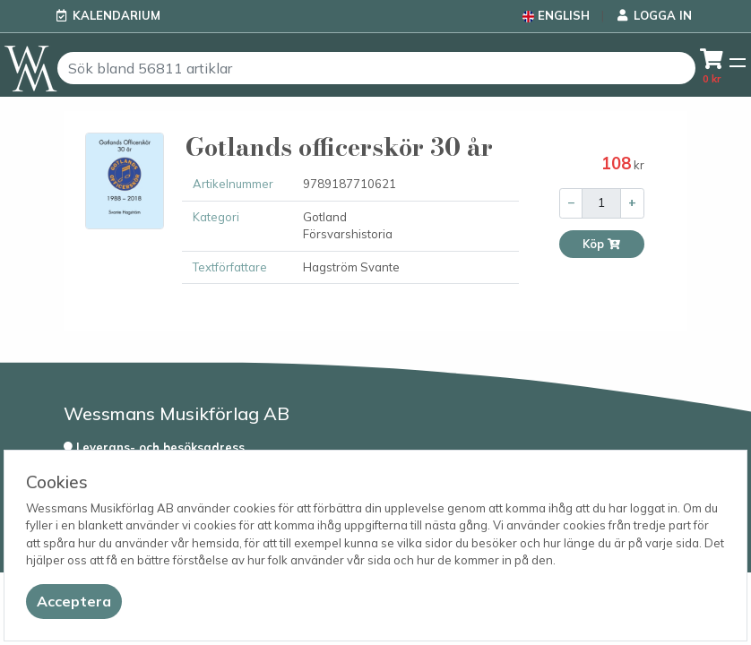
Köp (602, 244)
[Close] (74, 601)
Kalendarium (116, 15)
